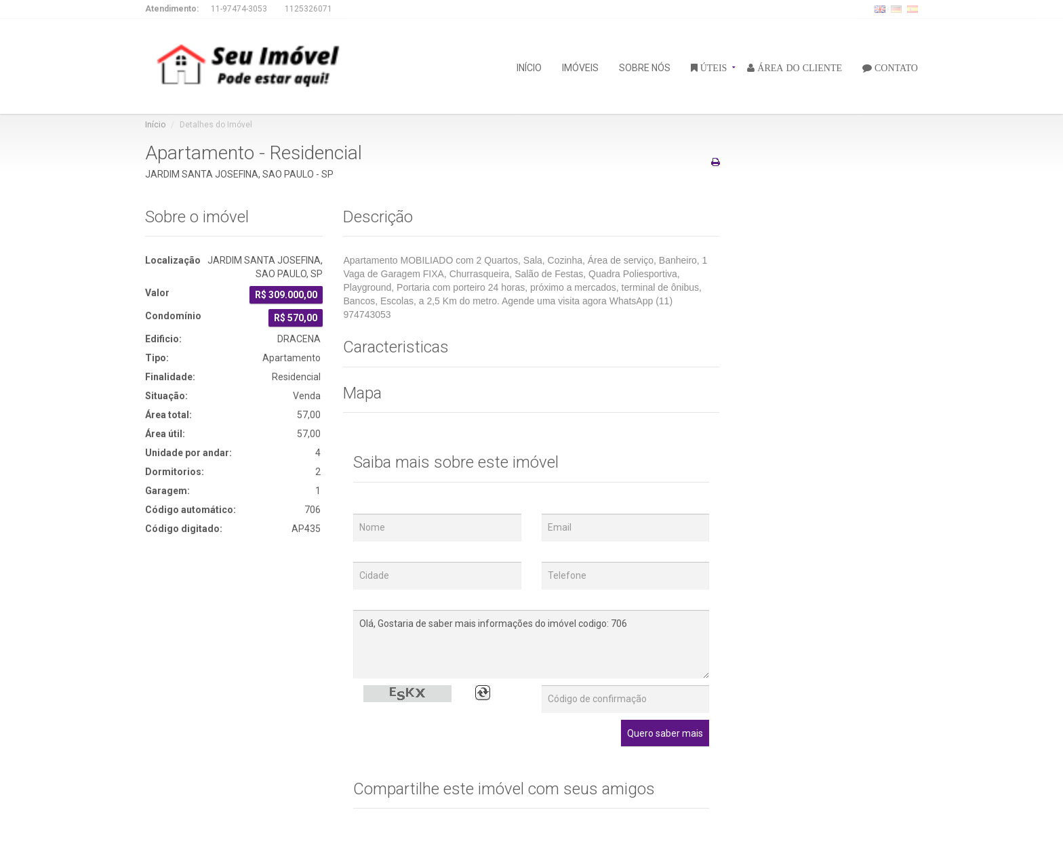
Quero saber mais (665, 733)
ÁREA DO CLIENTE (798, 67)
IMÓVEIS (580, 66)
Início (155, 124)
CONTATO (895, 67)
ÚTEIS (712, 67)
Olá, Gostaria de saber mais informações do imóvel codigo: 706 (531, 644)
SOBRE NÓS (644, 66)
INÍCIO (529, 66)
